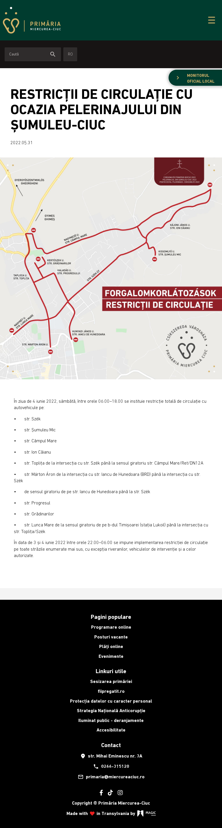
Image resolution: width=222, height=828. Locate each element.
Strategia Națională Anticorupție (111, 710)
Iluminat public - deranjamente (111, 720)
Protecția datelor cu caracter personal (111, 701)
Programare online (111, 627)
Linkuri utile (111, 671)
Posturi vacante (111, 637)
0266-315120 (111, 766)
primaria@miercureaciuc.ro (111, 777)
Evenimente (111, 656)
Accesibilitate (111, 730)
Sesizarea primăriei (111, 681)
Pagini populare (111, 616)
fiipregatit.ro (111, 691)
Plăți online (111, 646)
